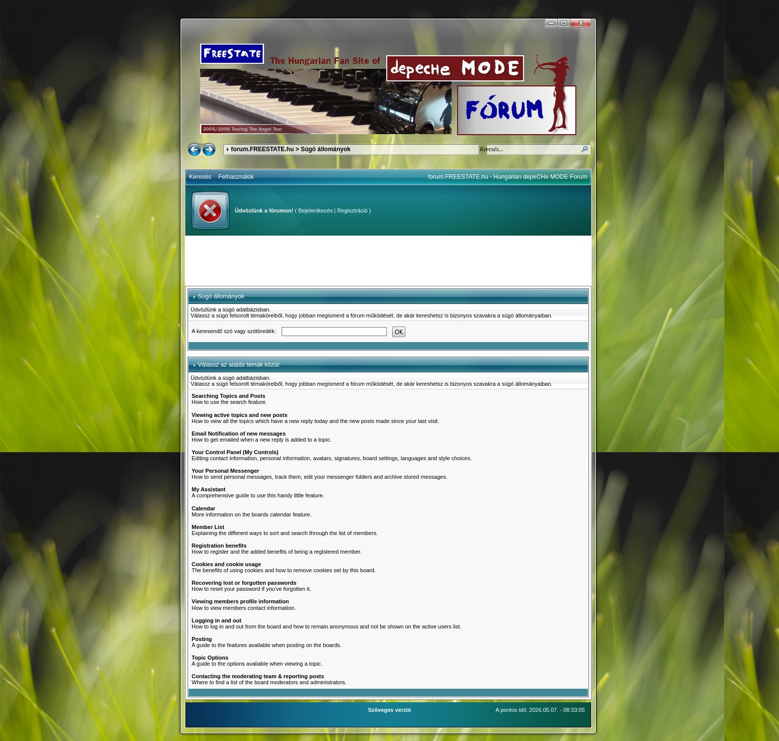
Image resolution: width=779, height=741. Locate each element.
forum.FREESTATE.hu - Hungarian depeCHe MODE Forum (507, 176)
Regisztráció (352, 210)
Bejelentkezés (315, 210)
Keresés (200, 176)
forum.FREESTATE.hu (262, 149)
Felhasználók (236, 176)
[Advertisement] (388, 260)
